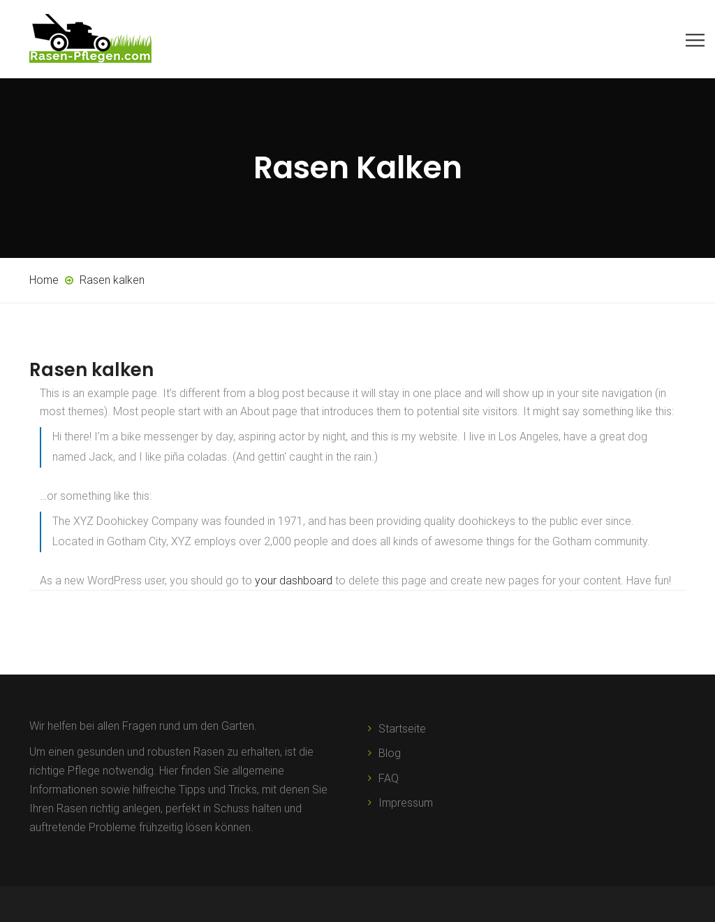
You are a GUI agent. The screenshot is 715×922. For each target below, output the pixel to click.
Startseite (402, 728)
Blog (389, 753)
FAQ (388, 778)
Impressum (405, 802)
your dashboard (293, 580)
